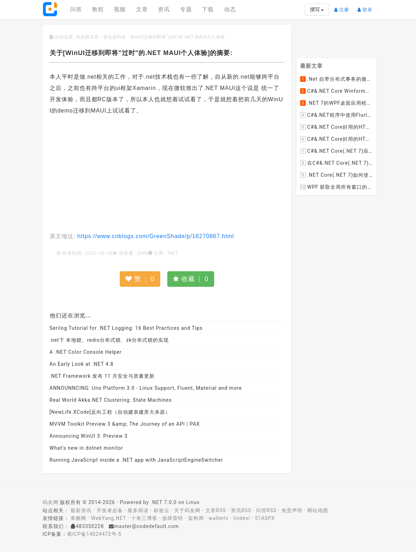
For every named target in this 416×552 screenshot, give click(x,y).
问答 (76, 9)
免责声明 (292, 510)
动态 (230, 9)
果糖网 (78, 518)
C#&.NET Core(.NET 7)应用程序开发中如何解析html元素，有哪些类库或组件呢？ (336, 151)
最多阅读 (138, 510)
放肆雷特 (172, 518)
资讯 (164, 9)
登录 (367, 6)
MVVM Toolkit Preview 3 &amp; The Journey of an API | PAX (125, 424)
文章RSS (215, 510)
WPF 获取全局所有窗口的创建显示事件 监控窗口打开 (336, 187)
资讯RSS (241, 510)
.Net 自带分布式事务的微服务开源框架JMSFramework (336, 79)
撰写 (317, 9)
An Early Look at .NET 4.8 (82, 364)
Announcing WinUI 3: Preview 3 (89, 436)
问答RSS (266, 510)
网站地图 (317, 510)
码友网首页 (87, 37)
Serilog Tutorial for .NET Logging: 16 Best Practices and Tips (126, 328)
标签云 (161, 510)
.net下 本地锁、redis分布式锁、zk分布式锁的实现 (109, 340)
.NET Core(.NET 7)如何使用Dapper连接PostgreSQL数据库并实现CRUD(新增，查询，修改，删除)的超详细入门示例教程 (336, 175)
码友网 (50, 502)
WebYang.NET (108, 518)
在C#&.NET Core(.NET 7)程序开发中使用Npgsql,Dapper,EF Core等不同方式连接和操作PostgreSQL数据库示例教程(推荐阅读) (336, 163)
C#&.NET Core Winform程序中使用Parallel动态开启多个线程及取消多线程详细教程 (336, 91)
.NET (173, 253)
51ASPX (265, 518)
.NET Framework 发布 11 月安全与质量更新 (102, 376)
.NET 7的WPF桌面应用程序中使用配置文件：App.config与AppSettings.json (336, 103)
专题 (186, 9)
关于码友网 (187, 510)
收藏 (191, 279)
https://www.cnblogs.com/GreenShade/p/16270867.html (154, 236)
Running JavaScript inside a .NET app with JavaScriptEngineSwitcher (136, 460)
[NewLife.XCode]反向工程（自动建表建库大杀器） (110, 412)
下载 (208, 9)
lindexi (242, 518)
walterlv (219, 518)
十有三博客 (144, 518)
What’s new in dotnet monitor (86, 448)
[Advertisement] (167, 174)
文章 (142, 9)
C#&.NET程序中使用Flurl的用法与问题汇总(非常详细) (336, 115)
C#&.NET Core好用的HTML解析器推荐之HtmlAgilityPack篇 (336, 127)
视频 (120, 9)
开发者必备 (110, 510)
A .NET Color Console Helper (86, 352)
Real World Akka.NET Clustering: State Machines (111, 400)
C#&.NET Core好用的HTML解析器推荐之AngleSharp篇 (336, 139)
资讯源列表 (114, 37)
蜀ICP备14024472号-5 (94, 534)
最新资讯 (81, 510)
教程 (98, 9)
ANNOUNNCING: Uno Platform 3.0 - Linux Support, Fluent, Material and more (146, 388)
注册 (343, 6)
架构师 (196, 518)
